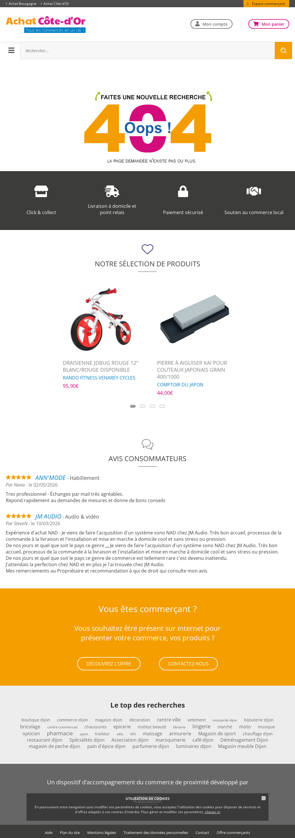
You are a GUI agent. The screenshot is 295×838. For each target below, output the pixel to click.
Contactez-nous (188, 663)
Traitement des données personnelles (156, 830)
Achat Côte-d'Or (56, 3)
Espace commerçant (268, 3)
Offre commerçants (233, 830)
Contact (202, 830)
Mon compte (215, 24)
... (107, 545)
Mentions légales (101, 830)
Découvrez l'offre (108, 663)
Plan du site (70, 830)
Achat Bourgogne (23, 3)
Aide (48, 830)
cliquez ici (212, 811)
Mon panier (273, 24)
